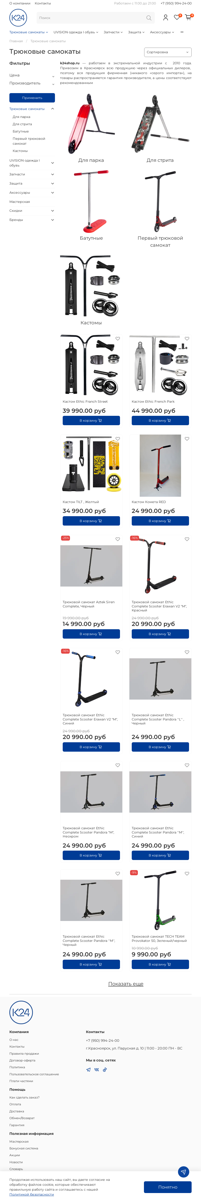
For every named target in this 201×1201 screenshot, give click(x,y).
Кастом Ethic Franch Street (85, 401)
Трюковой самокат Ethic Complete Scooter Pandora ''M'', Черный (89, 940)
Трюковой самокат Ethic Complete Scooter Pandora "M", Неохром (88, 832)
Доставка (16, 1111)
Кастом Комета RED (149, 502)
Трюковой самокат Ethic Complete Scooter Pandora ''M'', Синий (158, 832)
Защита (136, 32)
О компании (20, 3)
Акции (14, 1155)
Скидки (15, 210)
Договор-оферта (22, 1060)
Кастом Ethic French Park (153, 401)
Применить (32, 98)
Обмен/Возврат (22, 1118)
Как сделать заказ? (24, 1097)
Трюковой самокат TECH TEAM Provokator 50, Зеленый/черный (159, 938)
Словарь (16, 1169)
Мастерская (19, 202)
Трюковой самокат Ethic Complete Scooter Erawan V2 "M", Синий (90, 719)
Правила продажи (24, 1053)
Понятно (167, 1187)
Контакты (43, 3)
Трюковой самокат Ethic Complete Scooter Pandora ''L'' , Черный (158, 719)
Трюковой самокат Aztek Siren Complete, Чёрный (89, 604)
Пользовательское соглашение (34, 1074)
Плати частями (21, 1081)
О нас (13, 1040)
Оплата (15, 1104)
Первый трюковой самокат (29, 141)
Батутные (21, 131)
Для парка (21, 117)
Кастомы (20, 151)
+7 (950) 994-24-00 (176, 3)
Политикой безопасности (31, 1194)
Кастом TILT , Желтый (81, 502)
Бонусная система (23, 1148)
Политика (17, 1067)
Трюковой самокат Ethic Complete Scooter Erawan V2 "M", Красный (159, 606)
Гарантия (16, 1125)
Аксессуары (162, 32)
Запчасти (114, 32)
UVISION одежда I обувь (76, 32)
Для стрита (22, 124)
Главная (16, 41)
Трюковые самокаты (29, 32)
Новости (16, 1162)
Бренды (16, 220)
